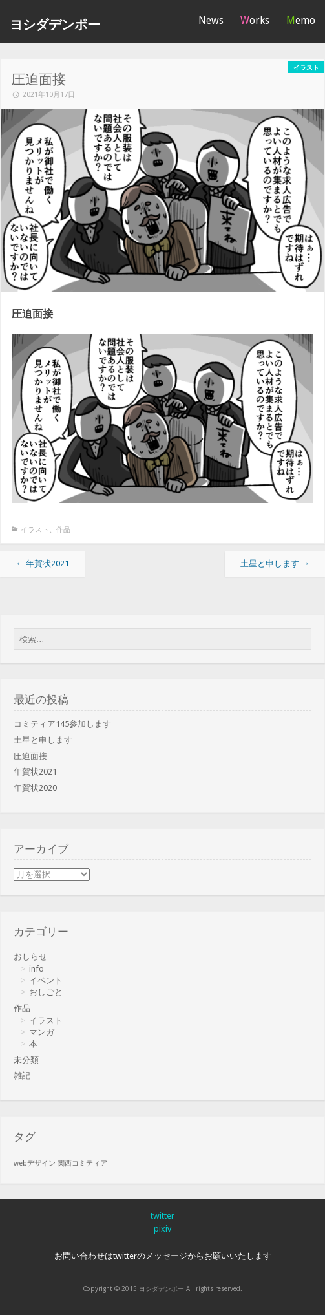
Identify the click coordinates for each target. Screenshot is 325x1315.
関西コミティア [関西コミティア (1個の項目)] (82, 1163)
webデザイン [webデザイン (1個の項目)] (35, 1163)
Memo (300, 20)
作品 (63, 530)
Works (254, 20)
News (211, 20)
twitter (162, 1216)
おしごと (46, 992)
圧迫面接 (30, 756)
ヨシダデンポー (55, 24)
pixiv (162, 1229)
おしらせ (30, 956)
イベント (46, 980)
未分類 (26, 1060)
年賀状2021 (42, 563)
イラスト (35, 530)
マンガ (41, 1032)
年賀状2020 (35, 788)
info (36, 969)
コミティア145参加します (62, 724)
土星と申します (274, 563)
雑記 (22, 1075)
